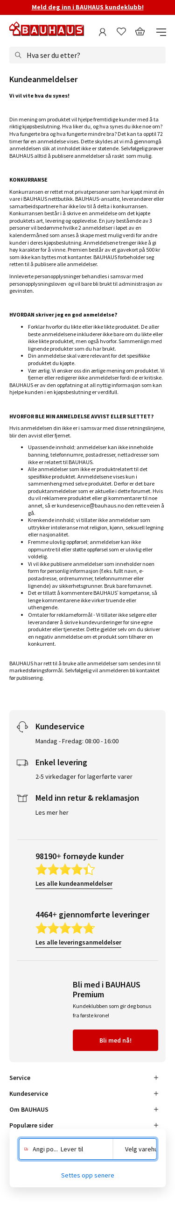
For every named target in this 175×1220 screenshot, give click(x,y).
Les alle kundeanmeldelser (73, 883)
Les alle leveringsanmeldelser (78, 942)
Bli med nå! (115, 1040)
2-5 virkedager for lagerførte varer (84, 776)
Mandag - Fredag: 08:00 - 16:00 (77, 741)
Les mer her (52, 812)
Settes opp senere (87, 1175)
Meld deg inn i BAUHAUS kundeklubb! (88, 7)
